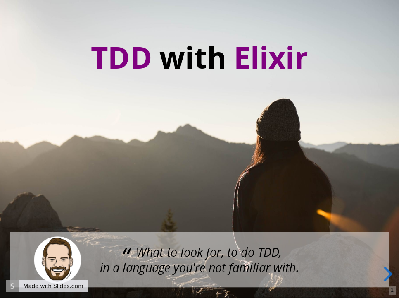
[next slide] (387, 274)
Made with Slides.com (53, 285)
